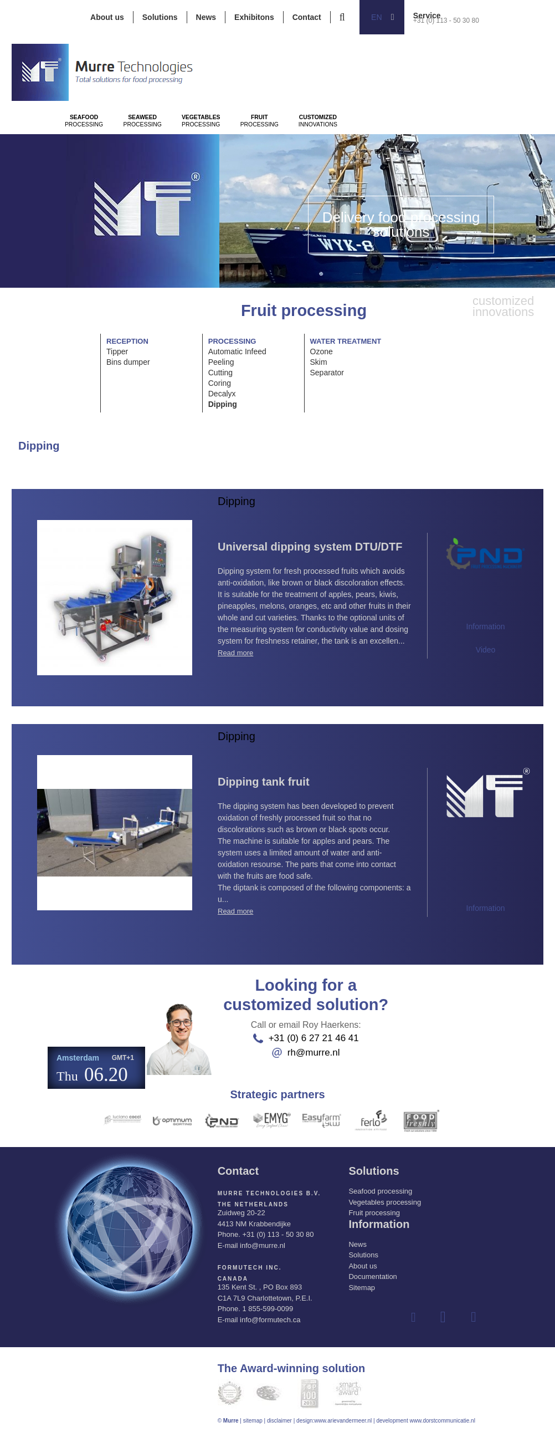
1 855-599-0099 (267, 1308)
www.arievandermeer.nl (343, 1420)
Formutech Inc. (249, 1267)
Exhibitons (254, 17)
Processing (100, 150)
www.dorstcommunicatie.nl (442, 1420)
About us (107, 17)
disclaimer (279, 1420)
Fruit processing (373, 1212)
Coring (219, 383)
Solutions (160, 17)
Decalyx (222, 393)
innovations (464, 150)
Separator (327, 372)
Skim (318, 362)
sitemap (253, 1420)
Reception (127, 341)
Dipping (222, 404)
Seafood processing (380, 1190)
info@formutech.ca (270, 1319)
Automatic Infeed (237, 351)
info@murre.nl (262, 1245)
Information (485, 626)
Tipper (117, 351)
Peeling (221, 362)
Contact (306, 17)
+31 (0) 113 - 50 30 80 (446, 20)
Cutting (220, 372)
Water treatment (346, 341)
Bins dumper (128, 362)
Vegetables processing (384, 1201)
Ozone (321, 351)
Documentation (372, 1276)
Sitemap (361, 1287)
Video (486, 649)
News (206, 17)
